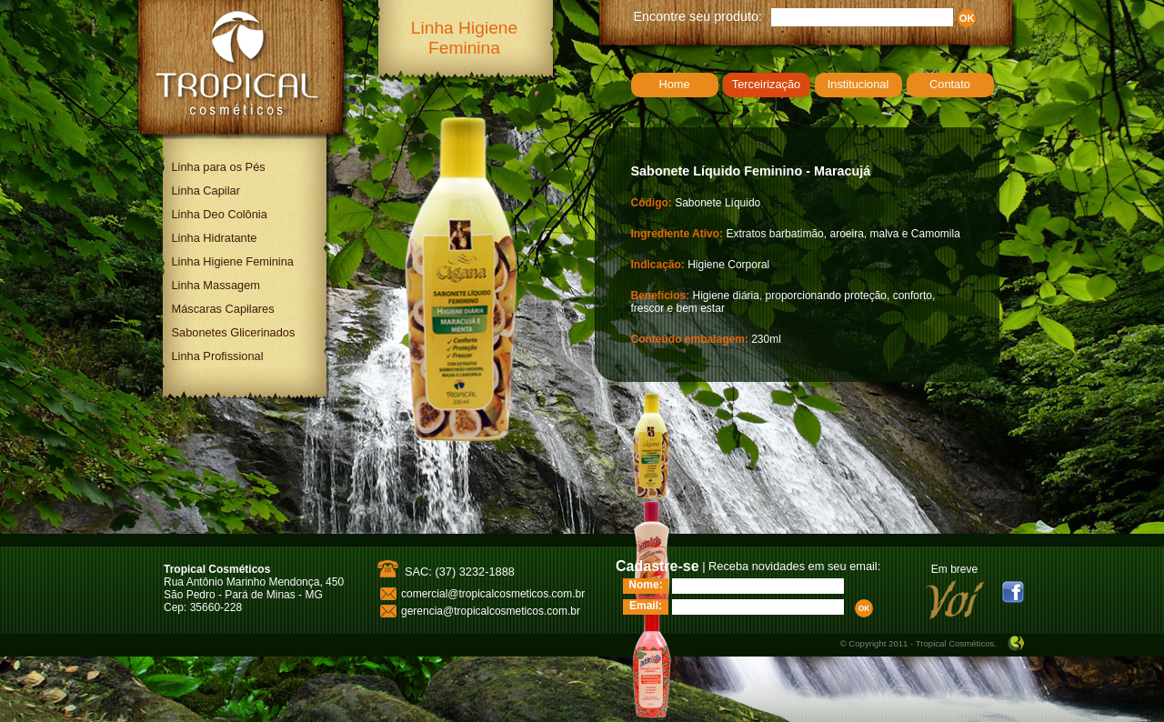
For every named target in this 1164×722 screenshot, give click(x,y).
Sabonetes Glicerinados (234, 332)
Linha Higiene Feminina (233, 261)
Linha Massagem (216, 285)
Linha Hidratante (214, 238)
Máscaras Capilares (223, 309)
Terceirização (766, 84)
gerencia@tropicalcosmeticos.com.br (490, 611)
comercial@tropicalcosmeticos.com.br (493, 593)
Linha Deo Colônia (219, 214)
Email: (645, 605)
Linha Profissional (218, 356)
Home (673, 84)
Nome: (645, 584)
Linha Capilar (206, 190)
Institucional (858, 84)
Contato (949, 84)
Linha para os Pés (219, 167)
